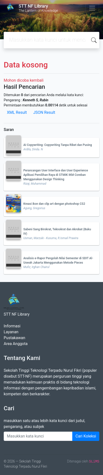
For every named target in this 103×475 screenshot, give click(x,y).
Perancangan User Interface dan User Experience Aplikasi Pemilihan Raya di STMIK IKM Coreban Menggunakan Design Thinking (55, 175)
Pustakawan (14, 337)
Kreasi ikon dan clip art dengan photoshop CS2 (54, 203)
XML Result (17, 112)
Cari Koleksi (85, 436)
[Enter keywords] (38, 436)
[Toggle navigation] (92, 8)
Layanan (11, 332)
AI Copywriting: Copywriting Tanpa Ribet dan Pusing (57, 145)
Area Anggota (16, 343)
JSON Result (44, 112)
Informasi (12, 326)
